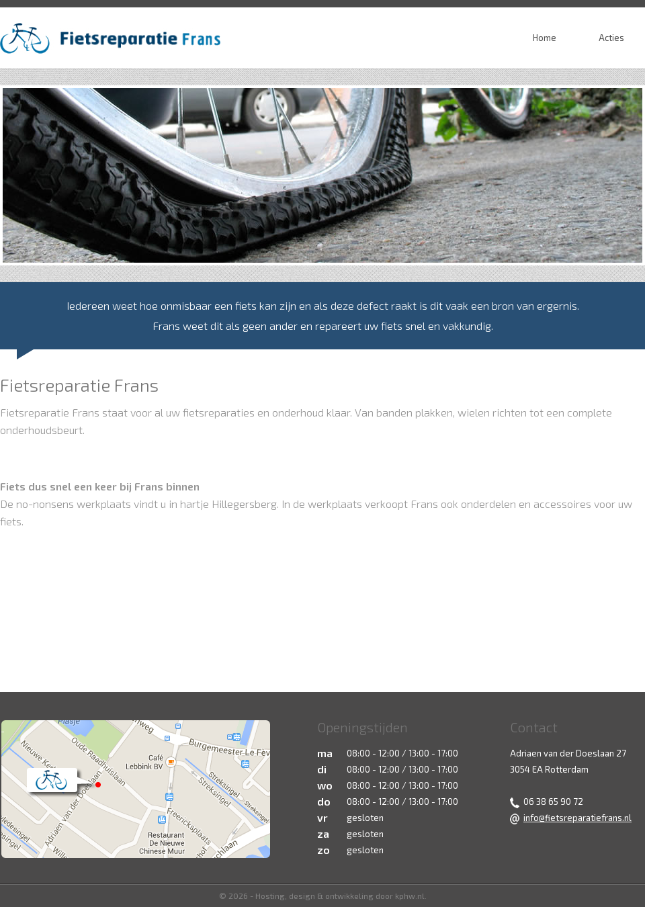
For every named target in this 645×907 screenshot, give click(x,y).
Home (544, 37)
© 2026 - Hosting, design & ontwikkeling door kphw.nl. (323, 895)
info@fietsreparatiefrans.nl (577, 817)
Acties (611, 37)
